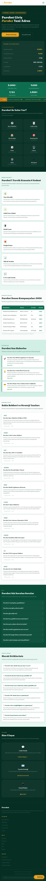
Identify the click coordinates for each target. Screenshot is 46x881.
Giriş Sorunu (5, 857)
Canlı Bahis (4, 822)
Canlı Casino (5, 825)
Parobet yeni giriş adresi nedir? (23, 609)
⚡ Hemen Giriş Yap (10, 34)
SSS (3, 846)
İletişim (3, 849)
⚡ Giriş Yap (39, 877)
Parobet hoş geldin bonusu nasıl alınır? (23, 619)
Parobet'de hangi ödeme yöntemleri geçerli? (23, 635)
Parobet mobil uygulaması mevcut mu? (23, 630)
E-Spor (3, 830)
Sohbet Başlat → (23, 757)
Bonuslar (4, 838)
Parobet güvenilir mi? (23, 614)
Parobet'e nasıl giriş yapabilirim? (23, 603)
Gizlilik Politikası (6, 862)
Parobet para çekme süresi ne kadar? (23, 625)
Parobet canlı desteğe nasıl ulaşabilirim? (23, 641)
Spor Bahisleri (5, 819)
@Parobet (23, 794)
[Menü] (43, 3)
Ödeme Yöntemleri (6, 859)
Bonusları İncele (26, 34)
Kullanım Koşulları (6, 865)
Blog (3, 843)
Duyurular (4, 841)
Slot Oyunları (5, 828)
